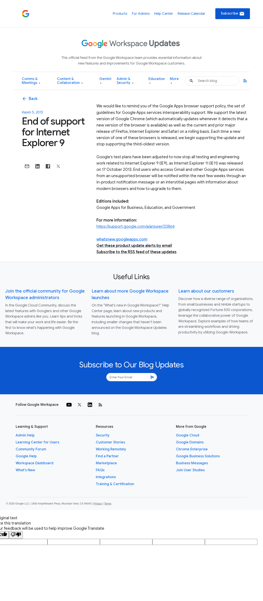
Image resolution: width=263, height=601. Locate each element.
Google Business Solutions (198, 456)
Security (103, 435)
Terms (107, 503)
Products (120, 14)
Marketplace (106, 463)
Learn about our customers (206, 291)
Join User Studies (190, 470)
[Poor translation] (16, 535)
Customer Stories (110, 442)
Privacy (98, 503)
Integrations (106, 477)
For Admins (141, 14)
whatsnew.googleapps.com (121, 239)
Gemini (105, 81)
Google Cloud (187, 435)
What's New (25, 470)
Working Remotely (111, 449)
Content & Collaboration (70, 81)
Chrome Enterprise (192, 449)
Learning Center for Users (37, 442)
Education (156, 81)
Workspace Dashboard (34, 463)
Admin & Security (125, 81)
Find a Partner (107, 456)
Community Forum (31, 449)
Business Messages (192, 463)
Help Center (163, 14)
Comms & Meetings (31, 81)
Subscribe (232, 13)
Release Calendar (191, 14)
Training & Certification (115, 484)
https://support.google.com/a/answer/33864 (135, 226)
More (174, 81)
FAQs (100, 470)
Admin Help (25, 435)
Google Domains (190, 442)
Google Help (26, 456)
